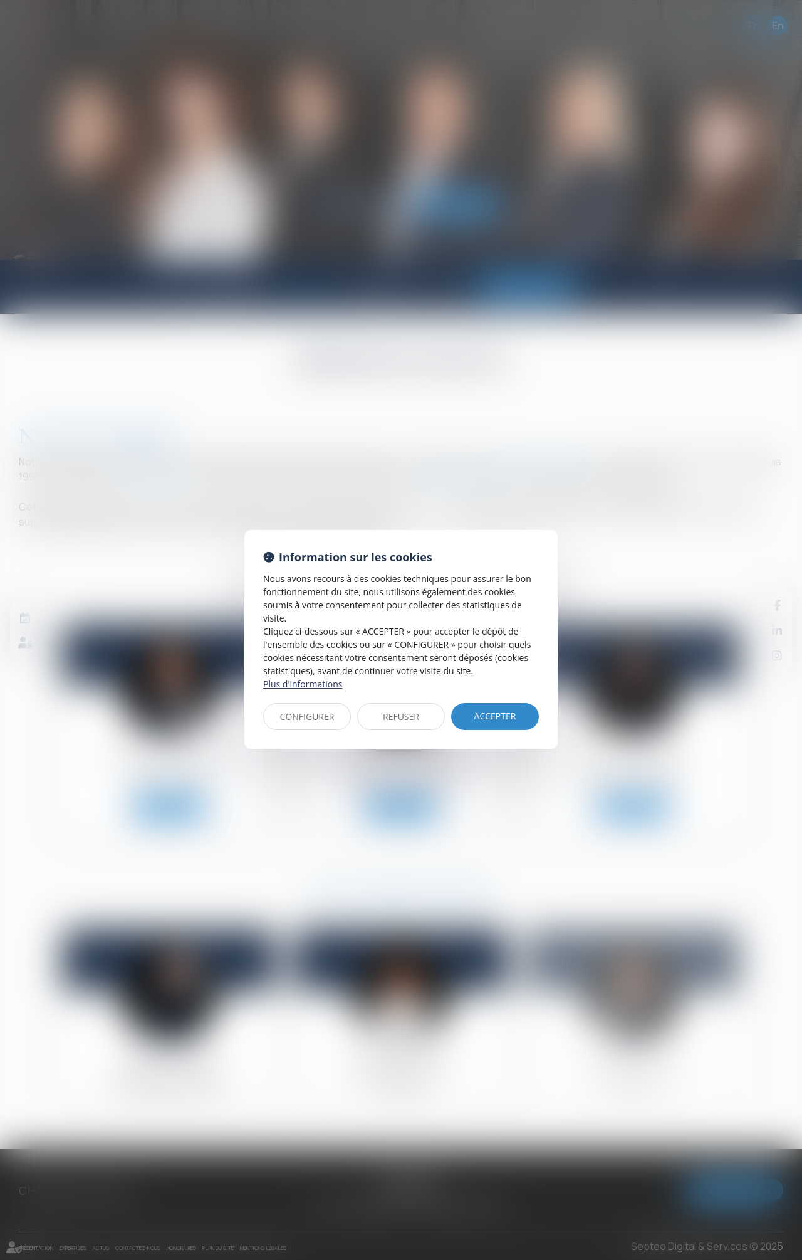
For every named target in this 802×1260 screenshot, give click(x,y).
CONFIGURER (307, 717)
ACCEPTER (495, 716)
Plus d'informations (302, 684)
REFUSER (401, 717)
